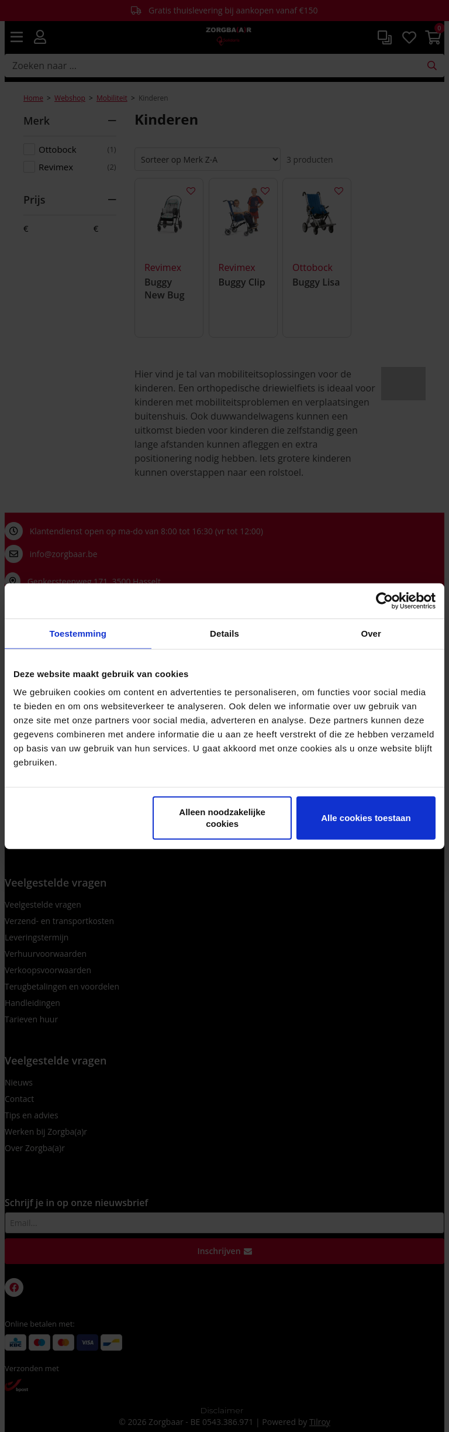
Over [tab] (371, 633)
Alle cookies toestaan (365, 818)
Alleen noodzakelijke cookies (222, 818)
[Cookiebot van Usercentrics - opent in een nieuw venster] (384, 600)
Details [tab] (224, 633)
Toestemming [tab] (78, 633)
